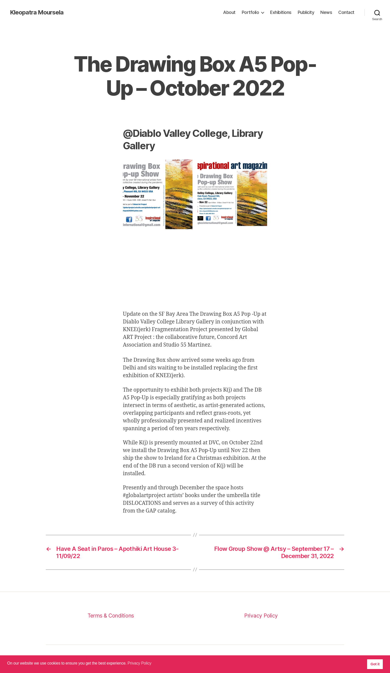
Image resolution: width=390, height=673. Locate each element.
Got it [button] (375, 664)
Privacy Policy (261, 616)
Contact (346, 12)
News (326, 12)
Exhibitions (281, 12)
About (229, 12)
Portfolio (250, 12)
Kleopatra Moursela (36, 12)
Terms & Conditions (111, 616)
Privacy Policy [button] (139, 663)
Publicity (306, 12)
